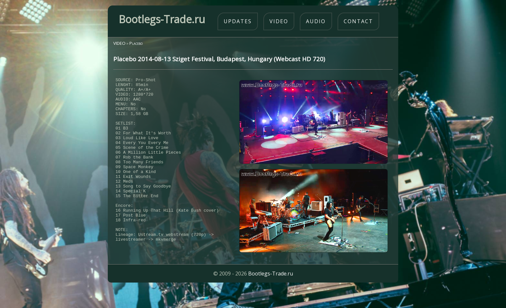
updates (238, 21)
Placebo (136, 43)
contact (358, 21)
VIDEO (119, 43)
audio (316, 21)
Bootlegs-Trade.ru (270, 293)
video (278, 21)
